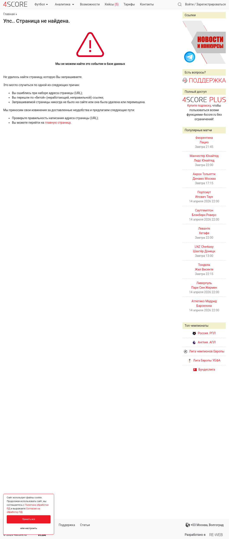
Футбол (41, 4)
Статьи (85, 525)
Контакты (147, 4)
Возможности (90, 4)
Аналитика (64, 4)
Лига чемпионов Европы (204, 351)
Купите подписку (199, 105)
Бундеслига (204, 369)
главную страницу (58, 122)
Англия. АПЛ (204, 342)
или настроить (28, 528)
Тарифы (129, 4)
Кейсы (112, 4)
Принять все (28, 519)
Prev (188, 42)
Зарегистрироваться (211, 4)
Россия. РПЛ (204, 333)
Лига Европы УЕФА (204, 360)
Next (220, 42)
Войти (189, 4)
